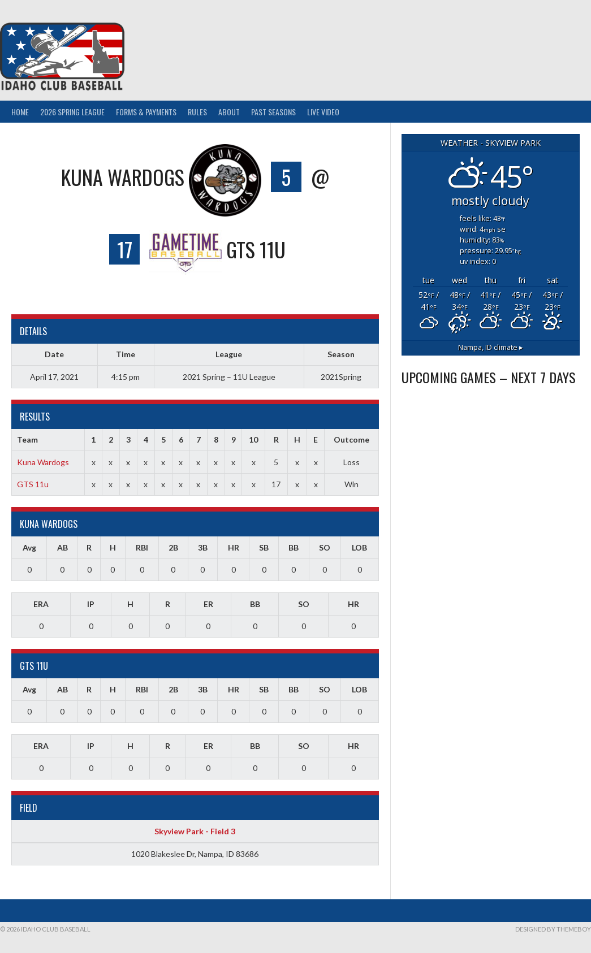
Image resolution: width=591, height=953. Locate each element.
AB (62, 547)
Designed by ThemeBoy (553, 929)
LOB (359, 547)
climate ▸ (490, 347)
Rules (197, 112)
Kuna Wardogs (43, 462)
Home (20, 112)
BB (293, 547)
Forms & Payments (146, 112)
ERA (41, 604)
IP (90, 604)
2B (173, 547)
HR (233, 547)
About (229, 112)
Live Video (323, 112)
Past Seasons (273, 112)
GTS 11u (33, 484)
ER (208, 604)
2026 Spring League (72, 112)
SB (264, 547)
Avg (29, 547)
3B (203, 547)
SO (324, 547)
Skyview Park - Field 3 (194, 831)
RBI (142, 547)
